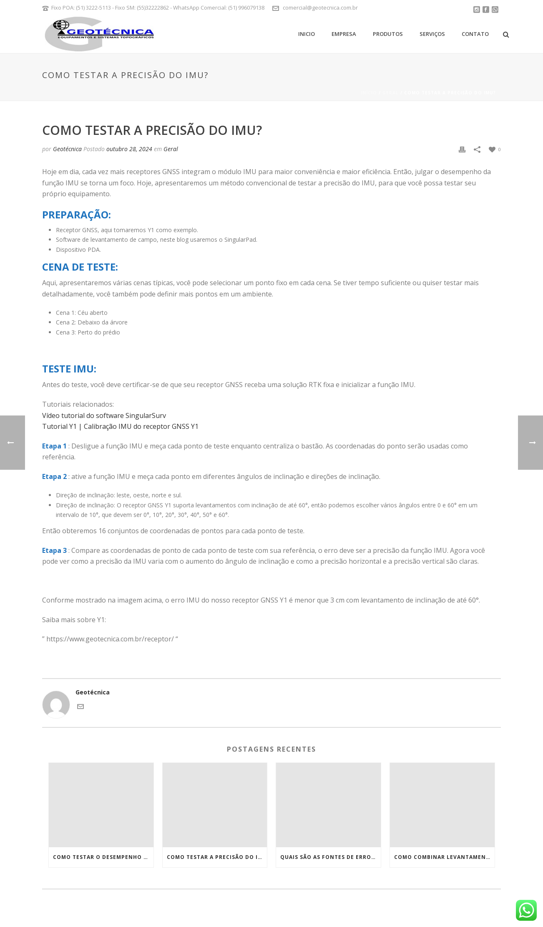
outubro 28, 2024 (129, 149)
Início (369, 93)
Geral (390, 93)
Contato (475, 34)
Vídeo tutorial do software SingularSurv (104, 415)
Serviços (432, 34)
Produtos (388, 34)
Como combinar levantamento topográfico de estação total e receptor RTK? (444, 857)
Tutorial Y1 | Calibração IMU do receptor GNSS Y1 (120, 426)
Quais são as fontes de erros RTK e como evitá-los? (330, 857)
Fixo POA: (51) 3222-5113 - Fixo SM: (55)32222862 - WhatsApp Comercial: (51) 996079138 (157, 7)
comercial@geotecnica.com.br (320, 7)
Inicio (306, 34)
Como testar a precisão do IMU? (217, 857)
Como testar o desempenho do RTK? (103, 857)
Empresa (344, 34)
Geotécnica (67, 149)
